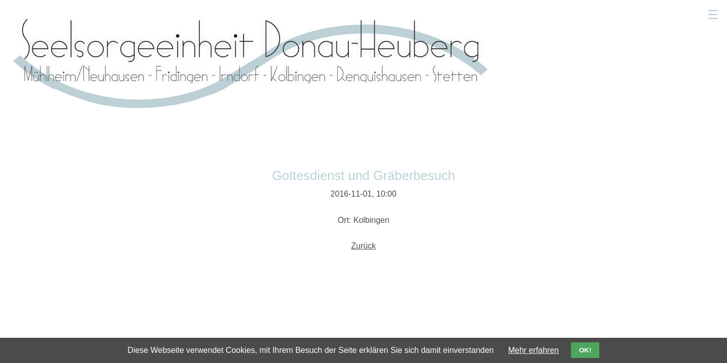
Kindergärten (529, 12)
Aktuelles (303, 12)
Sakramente (470, 12)
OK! (585, 350)
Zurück (363, 146)
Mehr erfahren (533, 350)
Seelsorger (416, 12)
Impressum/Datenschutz (567, 257)
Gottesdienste (358, 12)
